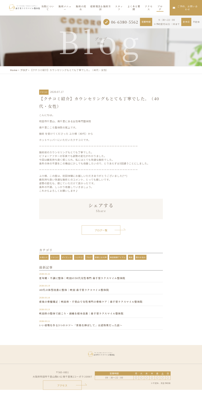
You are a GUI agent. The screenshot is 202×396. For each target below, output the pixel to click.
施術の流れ (81, 8)
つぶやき (79, 257)
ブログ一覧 (101, 230)
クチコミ (44, 92)
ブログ (160, 8)
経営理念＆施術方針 (100, 8)
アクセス (149, 8)
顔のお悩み (141, 257)
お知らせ (44, 257)
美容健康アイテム (118, 257)
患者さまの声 (101, 257)
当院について (47, 8)
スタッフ (119, 8)
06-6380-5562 (124, 22)
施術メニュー (64, 8)
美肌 (131, 257)
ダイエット (67, 257)
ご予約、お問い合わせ (185, 8)
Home (13, 70)
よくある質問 (133, 8)
